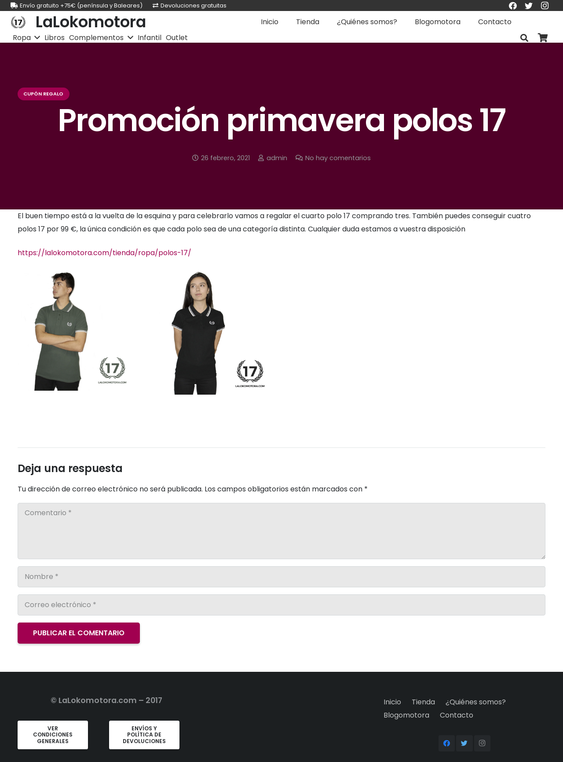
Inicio (392, 702)
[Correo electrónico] (281, 604)
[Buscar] (524, 38)
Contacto (456, 715)
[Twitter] (464, 743)
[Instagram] (482, 743)
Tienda (423, 702)
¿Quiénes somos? (476, 702)
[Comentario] (281, 531)
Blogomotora (406, 715)
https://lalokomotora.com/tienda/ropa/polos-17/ (104, 253)
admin (277, 158)
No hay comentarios (338, 158)
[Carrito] (542, 38)
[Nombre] (281, 576)
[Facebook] (447, 743)
